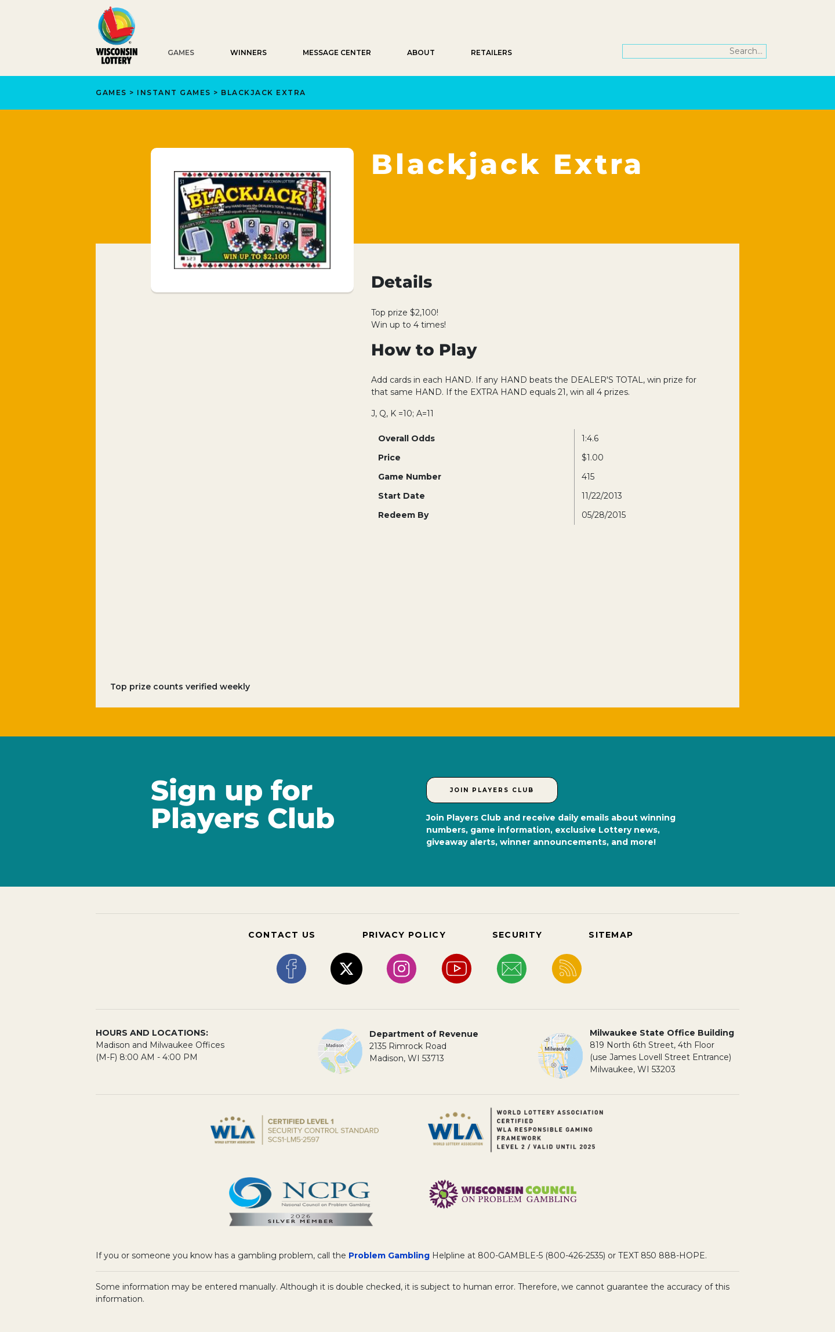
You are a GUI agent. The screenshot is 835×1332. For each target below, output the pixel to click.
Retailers (491, 52)
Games (181, 52)
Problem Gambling (389, 1255)
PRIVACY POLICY (404, 935)
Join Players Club (492, 790)
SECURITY (517, 935)
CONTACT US (282, 935)
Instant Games (174, 92)
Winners (248, 52)
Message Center (337, 52)
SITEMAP (611, 935)
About (421, 52)
